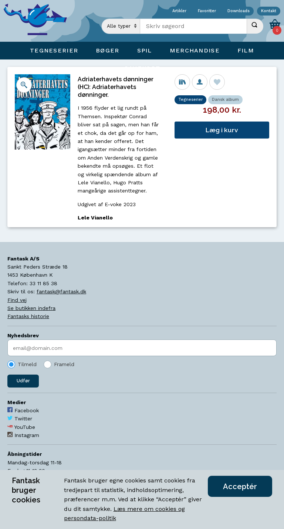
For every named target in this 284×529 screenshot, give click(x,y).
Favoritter (207, 11)
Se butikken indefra (31, 308)
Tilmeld (27, 364)
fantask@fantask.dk (61, 291)
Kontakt (268, 11)
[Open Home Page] (39, 21)
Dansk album (225, 99)
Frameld (64, 364)
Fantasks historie (28, 316)
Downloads (238, 11)
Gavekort (142, 68)
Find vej (17, 300)
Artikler (179, 11)
